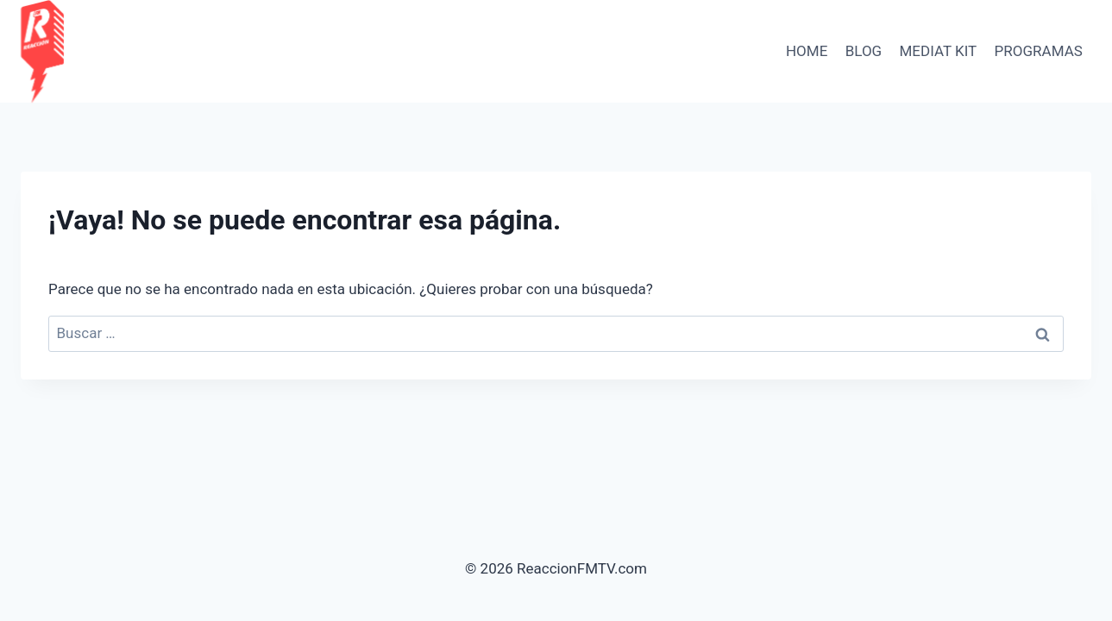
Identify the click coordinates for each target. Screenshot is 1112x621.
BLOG (863, 51)
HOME (806, 51)
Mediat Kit (938, 51)
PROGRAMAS (1039, 51)
